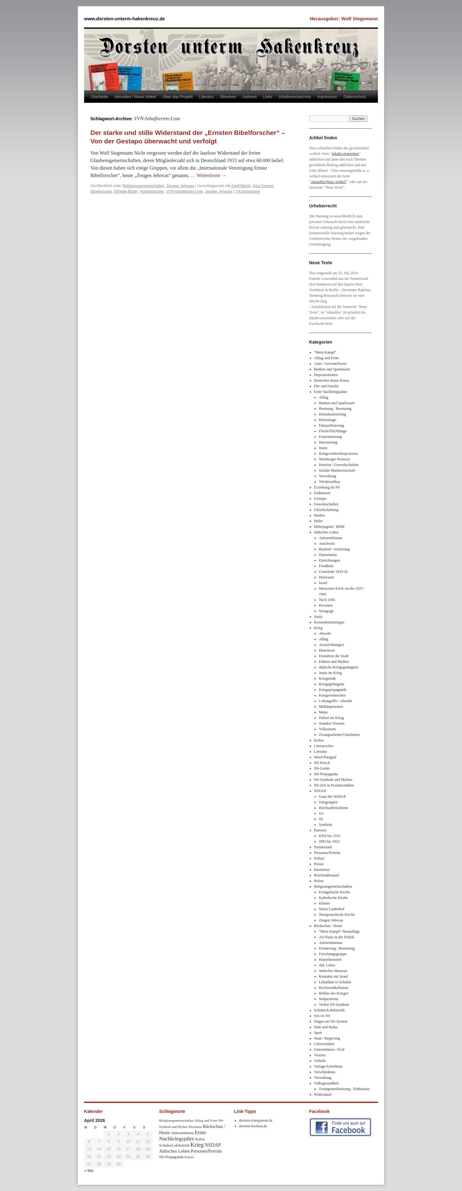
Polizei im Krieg (331, 718)
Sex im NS (322, 1016)
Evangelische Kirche (334, 892)
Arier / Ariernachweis (330, 363)
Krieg (318, 628)
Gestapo (320, 498)
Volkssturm (327, 729)
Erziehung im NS (327, 487)
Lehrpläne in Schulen (335, 982)
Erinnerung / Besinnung (337, 948)
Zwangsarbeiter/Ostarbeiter (339, 734)
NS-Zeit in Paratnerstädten (334, 785)
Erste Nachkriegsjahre (330, 392)
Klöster (324, 903)
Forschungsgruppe (333, 954)
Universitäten (324, 1044)
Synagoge (326, 611)
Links (267, 96)
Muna (323, 712)
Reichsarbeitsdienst (333, 808)
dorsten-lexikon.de (253, 1126)
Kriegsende (327, 678)
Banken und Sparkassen (332, 369)
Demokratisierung (332, 414)
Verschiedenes (325, 1072)
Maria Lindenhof (331, 909)
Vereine (320, 1055)
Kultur (319, 740)
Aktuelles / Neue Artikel (135, 96)
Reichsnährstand (326, 875)
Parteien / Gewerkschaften (339, 465)
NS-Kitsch (322, 763)
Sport (318, 1032)
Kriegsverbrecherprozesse (338, 453)
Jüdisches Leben (326, 532)
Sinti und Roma (326, 1027)
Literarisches (324, 746)
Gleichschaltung (326, 510)
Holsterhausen (152, 191)
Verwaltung (327, 476)
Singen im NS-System (331, 1021)
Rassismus (322, 869)
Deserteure (327, 650)
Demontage (327, 420)
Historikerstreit (330, 959)
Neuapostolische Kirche (337, 914)
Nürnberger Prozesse (334, 459)
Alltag (323, 397)
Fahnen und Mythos (334, 661)
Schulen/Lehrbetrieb (329, 1010)
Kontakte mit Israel (333, 976)
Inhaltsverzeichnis (295, 96)
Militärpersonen (331, 706)
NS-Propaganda (326, 774)
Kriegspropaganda (332, 689)
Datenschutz (355, 96)
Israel (323, 583)
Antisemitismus (330, 538)
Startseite (99, 96)
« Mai (88, 1171)
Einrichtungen (329, 560)
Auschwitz (327, 543)
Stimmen (228, 96)
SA (321, 813)
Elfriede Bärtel (126, 191)
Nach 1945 (327, 600)
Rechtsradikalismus (333, 987)
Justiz (323, 448)
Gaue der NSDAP (332, 796)
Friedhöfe (326, 566)
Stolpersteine (329, 999)
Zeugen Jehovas (180, 186)
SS (321, 819)
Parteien (320, 830)
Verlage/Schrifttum (328, 1066)
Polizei (319, 858)
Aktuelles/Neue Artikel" (329, 182)
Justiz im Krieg (330, 673)
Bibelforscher (101, 191)
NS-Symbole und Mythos (333, 779)
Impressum (327, 96)
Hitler (318, 521)
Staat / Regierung (327, 1038)
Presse (319, 864)
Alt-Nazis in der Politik (336, 937)
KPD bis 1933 (329, 836)
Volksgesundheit (326, 1083)
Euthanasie (322, 493)
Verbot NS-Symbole (334, 1004)
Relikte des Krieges (333, 993)
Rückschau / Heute (328, 926)
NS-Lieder (322, 768)
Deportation (328, 555)
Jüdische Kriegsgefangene (338, 667)
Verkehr (320, 1061)
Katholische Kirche (333, 898)
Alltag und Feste (326, 358)
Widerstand (322, 1094)
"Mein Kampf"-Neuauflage (339, 931)
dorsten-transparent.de (256, 1120)
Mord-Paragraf (325, 757)
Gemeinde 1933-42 (333, 571)
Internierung (328, 442)
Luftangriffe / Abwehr (335, 701)
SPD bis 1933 (329, 841)
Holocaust (326, 577)
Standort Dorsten (331, 723)
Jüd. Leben (327, 965)
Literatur (206, 96)
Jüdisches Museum (333, 971)
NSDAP (320, 791)
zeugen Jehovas (218, 191)
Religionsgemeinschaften (143, 186)
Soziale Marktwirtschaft (337, 470)
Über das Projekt (178, 96)
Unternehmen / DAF (329, 1049)
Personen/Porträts (327, 853)
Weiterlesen (211, 175)
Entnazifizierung (331, 425)
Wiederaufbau (329, 481)
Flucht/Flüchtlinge (333, 431)
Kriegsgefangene (331, 684)
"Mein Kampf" (325, 352)
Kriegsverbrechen (332, 695)
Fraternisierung (330, 436)
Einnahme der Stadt (334, 656)
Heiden (319, 515)
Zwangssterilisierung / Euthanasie (344, 1089)
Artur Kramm (263, 186)
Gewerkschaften (326, 504)
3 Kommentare (247, 191)
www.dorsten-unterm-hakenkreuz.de (124, 18)
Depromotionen (326, 375)
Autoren (249, 96)
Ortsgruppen (328, 802)
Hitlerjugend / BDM (329, 526)
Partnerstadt (323, 847)
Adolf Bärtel (240, 186)
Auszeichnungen (331, 645)
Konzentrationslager (329, 622)
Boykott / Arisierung (334, 549)
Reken (319, 881)
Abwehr (325, 633)
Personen (326, 605)
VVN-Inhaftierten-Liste (184, 191)
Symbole (325, 824)
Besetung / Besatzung (335, 408)
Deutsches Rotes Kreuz (331, 380)
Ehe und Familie (326, 386)
